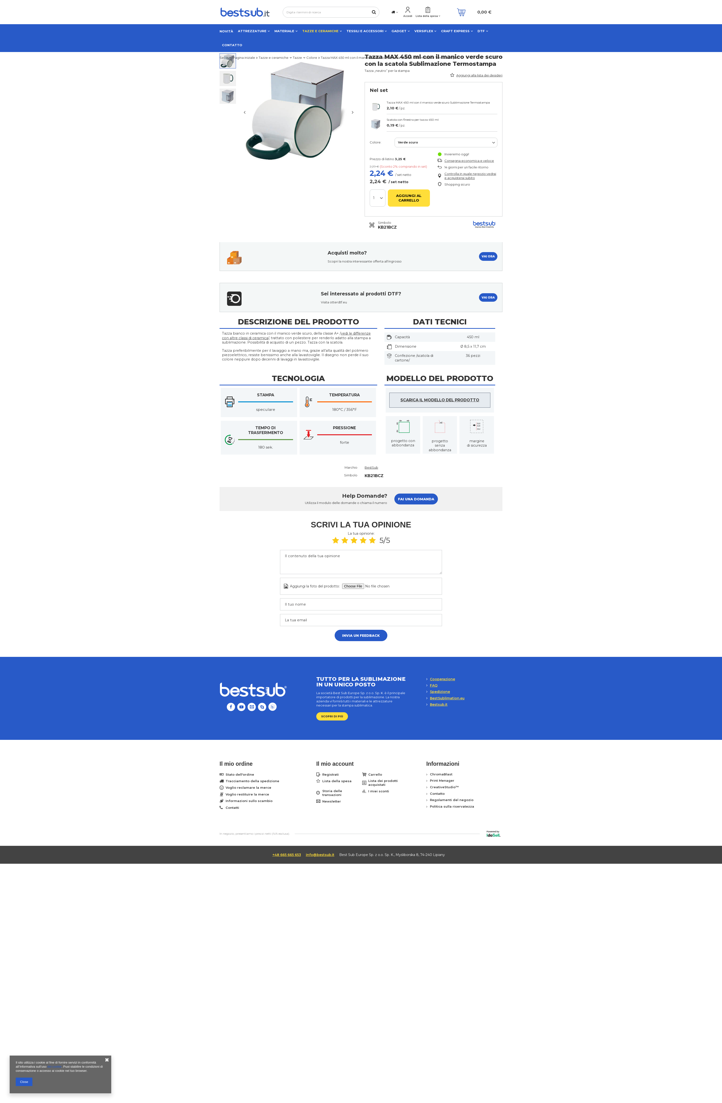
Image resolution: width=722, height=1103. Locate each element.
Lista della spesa (427, 16)
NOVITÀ (226, 31)
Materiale (284, 31)
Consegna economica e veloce (469, 161)
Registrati (330, 774)
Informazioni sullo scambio (249, 801)
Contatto (232, 45)
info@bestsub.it (320, 855)
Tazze (297, 58)
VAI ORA (488, 256)
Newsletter (331, 801)
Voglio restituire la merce (247, 794)
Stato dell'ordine (240, 774)
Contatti (232, 808)
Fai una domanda (416, 499)
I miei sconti (378, 791)
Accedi (407, 16)
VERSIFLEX (423, 31)
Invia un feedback (361, 635)
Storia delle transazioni (332, 793)
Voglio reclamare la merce (248, 787)
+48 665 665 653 (287, 855)
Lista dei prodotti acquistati (383, 783)
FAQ (433, 685)
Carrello (375, 774)
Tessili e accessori (364, 31)
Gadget (398, 31)
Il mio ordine (236, 764)
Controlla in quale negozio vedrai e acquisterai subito (470, 176)
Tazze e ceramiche (320, 31)
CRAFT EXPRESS (455, 31)
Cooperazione (442, 679)
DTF (481, 31)
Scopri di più (332, 716)
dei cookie (54, 1066)
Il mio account (335, 764)
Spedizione (440, 692)
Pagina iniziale (244, 58)
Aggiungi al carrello (408, 198)
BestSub (371, 467)
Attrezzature (252, 31)
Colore (311, 58)
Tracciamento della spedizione (252, 781)
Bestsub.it (439, 704)
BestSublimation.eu (447, 698)
